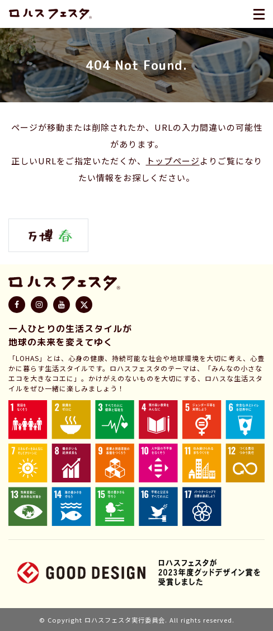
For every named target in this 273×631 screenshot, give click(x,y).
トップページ (173, 161)
